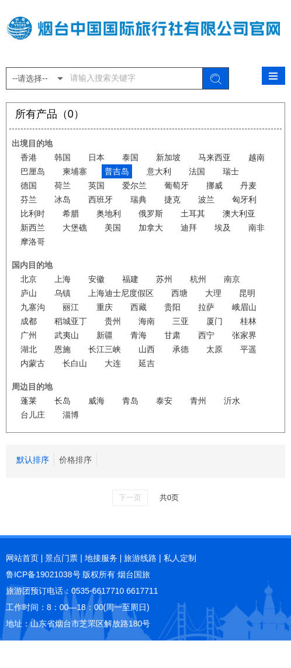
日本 (96, 157)
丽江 (71, 307)
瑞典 (138, 199)
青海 (138, 335)
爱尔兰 (134, 185)
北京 (28, 279)
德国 (28, 185)
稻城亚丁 (70, 321)
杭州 (198, 279)
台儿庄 (32, 414)
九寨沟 (32, 307)
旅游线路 (140, 558)
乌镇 (62, 293)
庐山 (28, 293)
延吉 (146, 363)
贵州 (113, 321)
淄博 (71, 414)
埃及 (222, 227)
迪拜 (189, 227)
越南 (256, 157)
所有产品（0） (49, 114)
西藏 (138, 307)
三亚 (180, 321)
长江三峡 (104, 349)
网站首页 (22, 558)
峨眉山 (244, 307)
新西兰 (32, 227)
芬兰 (28, 199)
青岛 (130, 400)
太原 (214, 349)
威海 (96, 400)
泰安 (164, 400)
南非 (256, 227)
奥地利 (108, 213)
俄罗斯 (150, 213)
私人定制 (180, 558)
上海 (62, 279)
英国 (96, 185)
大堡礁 (75, 227)
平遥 (248, 349)
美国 (113, 227)
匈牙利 (244, 199)
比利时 (32, 213)
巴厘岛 (32, 171)
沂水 (232, 400)
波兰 (206, 199)
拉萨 (206, 307)
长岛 (62, 400)
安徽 (96, 279)
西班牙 (100, 199)
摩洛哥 (32, 241)
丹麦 (248, 185)
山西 (146, 349)
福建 (130, 279)
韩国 (62, 157)
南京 (232, 279)
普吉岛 (117, 171)
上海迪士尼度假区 (121, 293)
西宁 (206, 335)
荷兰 (62, 185)
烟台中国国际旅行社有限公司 (145, 33)
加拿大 (150, 227)
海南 (146, 321)
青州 (198, 400)
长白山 (75, 363)
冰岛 (62, 199)
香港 (28, 157)
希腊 (71, 213)
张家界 (244, 335)
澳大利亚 (239, 213)
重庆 (104, 307)
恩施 (62, 349)
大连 (113, 363)
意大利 (159, 171)
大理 (213, 293)
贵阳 (172, 307)
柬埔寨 (75, 171)
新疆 (104, 335)
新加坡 (168, 157)
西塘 (179, 293)
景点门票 (61, 558)
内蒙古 (32, 363)
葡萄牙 (176, 185)
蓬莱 (28, 400)
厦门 (214, 321)
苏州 (164, 279)
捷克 (172, 199)
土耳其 (193, 213)
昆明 (247, 293)
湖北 (28, 349)
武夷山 (66, 335)
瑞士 (231, 171)
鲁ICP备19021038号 (43, 574)
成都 (28, 321)
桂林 (248, 321)
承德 (180, 349)
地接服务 (101, 558)
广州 (28, 335)
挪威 (214, 185)
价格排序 (75, 459)
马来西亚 (214, 157)
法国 (197, 171)
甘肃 (172, 335)
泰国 (130, 157)
